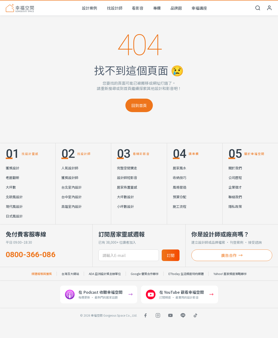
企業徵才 (235, 187)
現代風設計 (14, 206)
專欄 (157, 8)
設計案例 (89, 8)
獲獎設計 (12, 168)
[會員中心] (269, 8)
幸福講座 (199, 8)
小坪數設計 (125, 206)
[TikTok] (195, 315)
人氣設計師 (69, 168)
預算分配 (179, 196)
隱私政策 (235, 206)
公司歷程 (235, 177)
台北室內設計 (71, 187)
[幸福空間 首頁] (20, 8)
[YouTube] (170, 315)
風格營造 (179, 187)
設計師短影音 (127, 177)
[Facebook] (145, 315)
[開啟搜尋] (258, 8)
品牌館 (176, 8)
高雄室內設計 (71, 206)
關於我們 (235, 168)
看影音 (137, 8)
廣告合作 (231, 255)
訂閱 (171, 255)
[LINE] (183, 315)
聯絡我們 (235, 196)
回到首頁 (139, 105)
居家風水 (179, 168)
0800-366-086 (30, 254)
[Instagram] (157, 315)
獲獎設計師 (69, 177)
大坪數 (11, 187)
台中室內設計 (71, 196)
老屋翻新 (12, 177)
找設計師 (114, 8)
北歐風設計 (14, 196)
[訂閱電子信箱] (128, 255)
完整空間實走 (127, 168)
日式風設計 (14, 216)
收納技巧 (179, 177)
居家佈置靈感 (127, 187)
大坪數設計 (125, 196)
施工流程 (179, 206)
